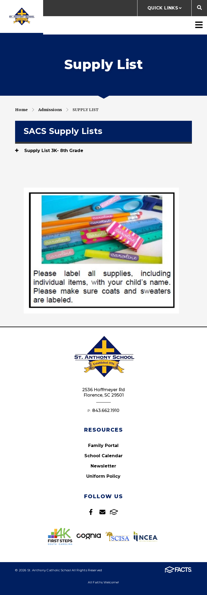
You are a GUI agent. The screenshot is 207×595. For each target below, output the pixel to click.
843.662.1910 (105, 410)
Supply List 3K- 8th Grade (49, 150)
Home (21, 109)
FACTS (114, 512)
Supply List (86, 109)
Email (102, 512)
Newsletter (103, 466)
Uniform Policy (103, 476)
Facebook (91, 512)
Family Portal (103, 445)
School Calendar (103, 455)
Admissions (50, 109)
